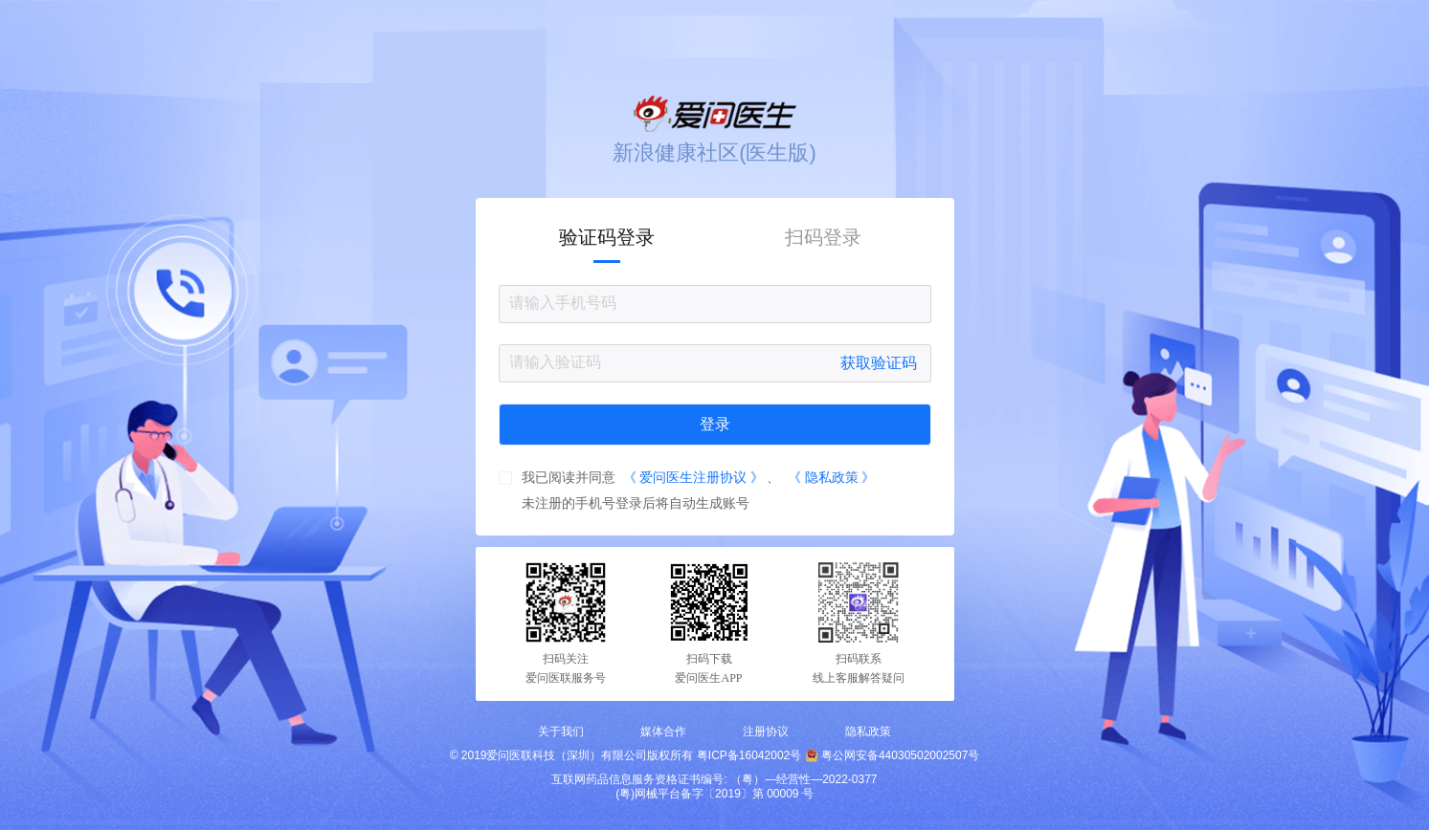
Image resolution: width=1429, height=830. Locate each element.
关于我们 (561, 731)
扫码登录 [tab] (823, 237)
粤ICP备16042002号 (749, 755)
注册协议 (766, 731)
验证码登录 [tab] (607, 237)
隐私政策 (868, 731)
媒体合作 (663, 731)
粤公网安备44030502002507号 (900, 755)
